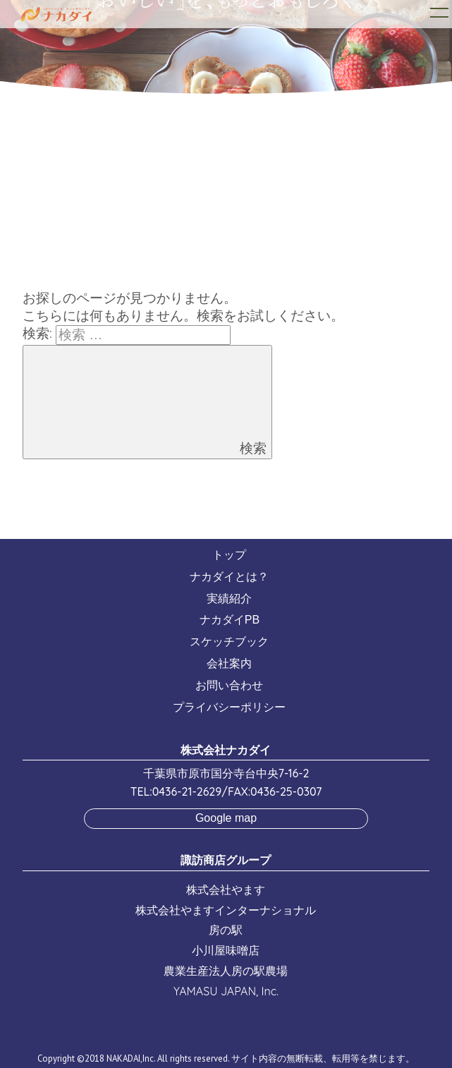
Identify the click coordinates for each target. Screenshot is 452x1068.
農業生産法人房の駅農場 (226, 971)
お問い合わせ (229, 685)
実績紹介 (229, 599)
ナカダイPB (229, 620)
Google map (226, 818)
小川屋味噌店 (225, 950)
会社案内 (229, 663)
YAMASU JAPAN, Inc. (226, 991)
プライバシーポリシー (229, 707)
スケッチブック (229, 642)
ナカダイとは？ (229, 577)
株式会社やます (225, 889)
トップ (229, 555)
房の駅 (226, 930)
